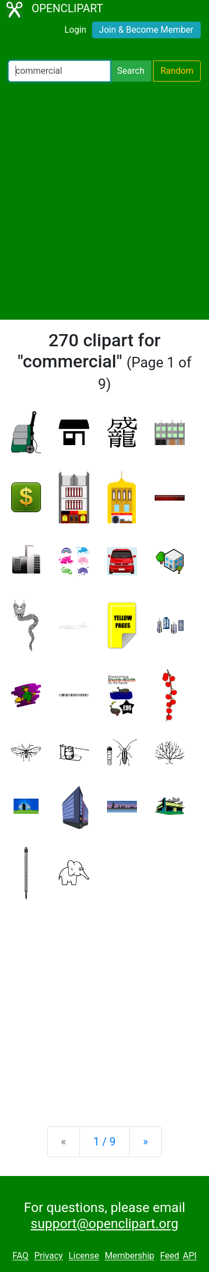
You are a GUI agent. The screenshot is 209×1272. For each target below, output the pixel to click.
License (84, 1256)
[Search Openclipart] (59, 71)
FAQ (20, 1256)
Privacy (48, 1256)
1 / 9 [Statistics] (104, 1141)
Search (130, 70)
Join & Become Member (146, 29)
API (190, 1256)
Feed (170, 1256)
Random (176, 70)
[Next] (145, 1141)
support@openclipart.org (104, 1223)
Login (75, 29)
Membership (129, 1256)
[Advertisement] (104, 200)
